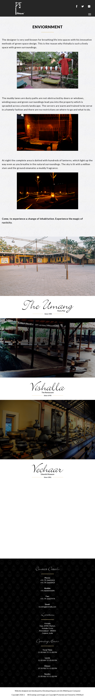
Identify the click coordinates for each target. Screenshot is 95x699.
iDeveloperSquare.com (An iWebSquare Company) (61, 691)
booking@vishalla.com (47, 607)
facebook (76, 6)
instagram (89, 6)
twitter (82, 6)
